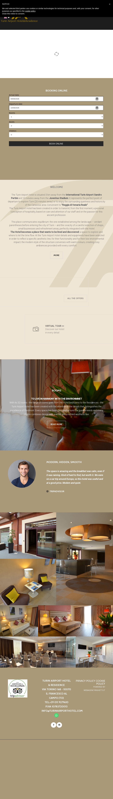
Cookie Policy (100, 682)
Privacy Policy (85, 680)
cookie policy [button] (30, 11)
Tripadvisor (57, 491)
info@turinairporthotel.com (62, 710)
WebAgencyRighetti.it (94, 690)
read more (56, 424)
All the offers (21, 298)
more (56, 255)
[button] (110, 4)
